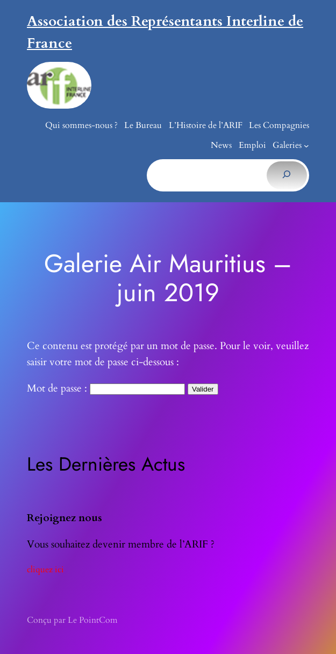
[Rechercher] (287, 175)
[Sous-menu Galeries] (306, 145)
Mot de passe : (106, 388)
